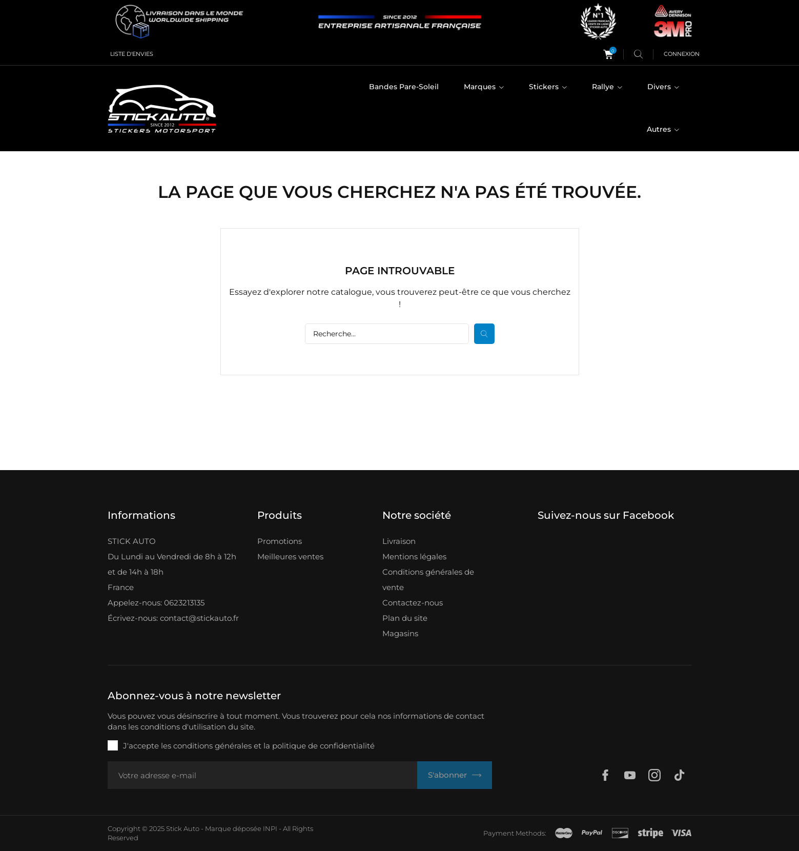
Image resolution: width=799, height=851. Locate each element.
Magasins (400, 633)
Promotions (279, 541)
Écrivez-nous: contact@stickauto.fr (173, 618)
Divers (660, 86)
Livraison (399, 541)
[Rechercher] (387, 333)
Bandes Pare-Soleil (404, 86)
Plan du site (404, 618)
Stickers (545, 86)
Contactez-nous (412, 602)
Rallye (604, 86)
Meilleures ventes (290, 556)
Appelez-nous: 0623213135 (156, 602)
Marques (481, 86)
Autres (660, 129)
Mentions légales (414, 556)
